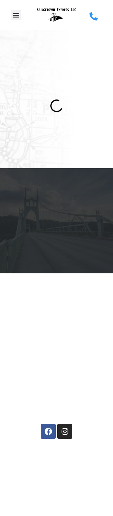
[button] (16, 15)
